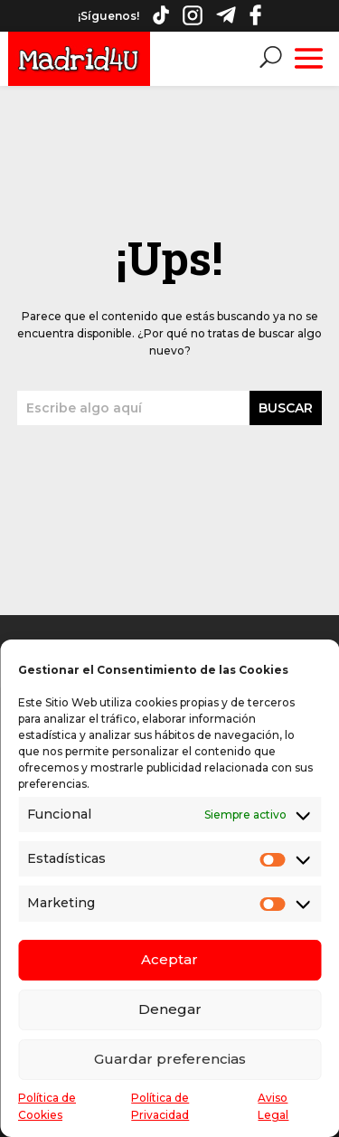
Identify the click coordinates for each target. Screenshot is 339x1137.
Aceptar (169, 959)
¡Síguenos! (108, 16)
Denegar (170, 1009)
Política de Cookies (47, 1106)
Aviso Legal (273, 1106)
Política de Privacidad (160, 1106)
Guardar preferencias (170, 1058)
